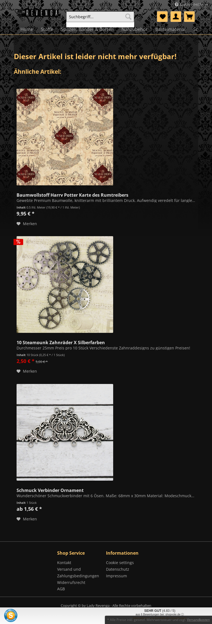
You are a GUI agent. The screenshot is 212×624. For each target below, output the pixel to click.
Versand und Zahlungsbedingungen (78, 572)
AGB (61, 588)
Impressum (116, 575)
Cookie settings (120, 562)
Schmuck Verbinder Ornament (50, 490)
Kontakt (64, 562)
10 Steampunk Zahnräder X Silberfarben (61, 342)
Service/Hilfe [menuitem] (189, 4)
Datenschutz (117, 569)
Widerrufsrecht (71, 582)
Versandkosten (198, 619)
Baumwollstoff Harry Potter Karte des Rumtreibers (72, 194)
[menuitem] (100, 19)
